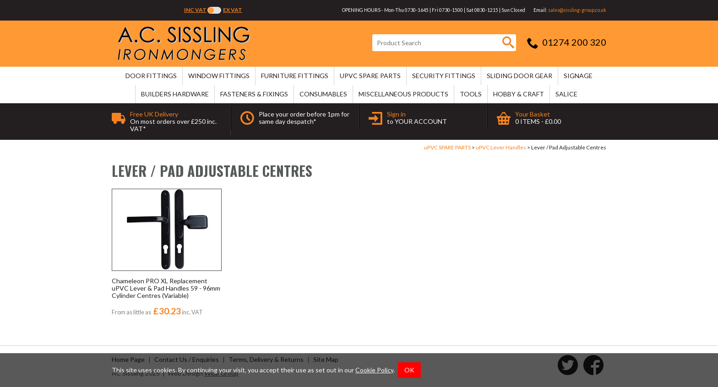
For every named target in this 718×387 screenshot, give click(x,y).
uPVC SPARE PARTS (370, 76)
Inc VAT (195, 9)
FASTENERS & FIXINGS (254, 94)
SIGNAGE (578, 76)
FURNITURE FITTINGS (294, 76)
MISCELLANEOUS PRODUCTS (403, 94)
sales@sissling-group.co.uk (577, 10)
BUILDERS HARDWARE (175, 94)
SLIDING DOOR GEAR (519, 76)
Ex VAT (232, 9)
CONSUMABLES (323, 94)
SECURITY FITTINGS (443, 76)
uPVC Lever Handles (501, 147)
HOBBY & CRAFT (518, 94)
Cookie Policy (374, 370)
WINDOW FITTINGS (219, 76)
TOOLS (471, 94)
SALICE (566, 94)
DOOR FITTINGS (151, 76)
